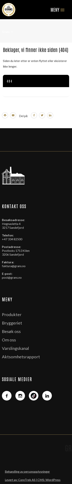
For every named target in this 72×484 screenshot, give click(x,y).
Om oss (9, 339)
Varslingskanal (15, 348)
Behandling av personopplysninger (27, 471)
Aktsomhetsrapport (21, 356)
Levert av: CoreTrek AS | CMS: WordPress (32, 480)
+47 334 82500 (12, 239)
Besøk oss (11, 331)
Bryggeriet (12, 322)
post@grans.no (12, 277)
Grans (6, 31)
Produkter (12, 314)
